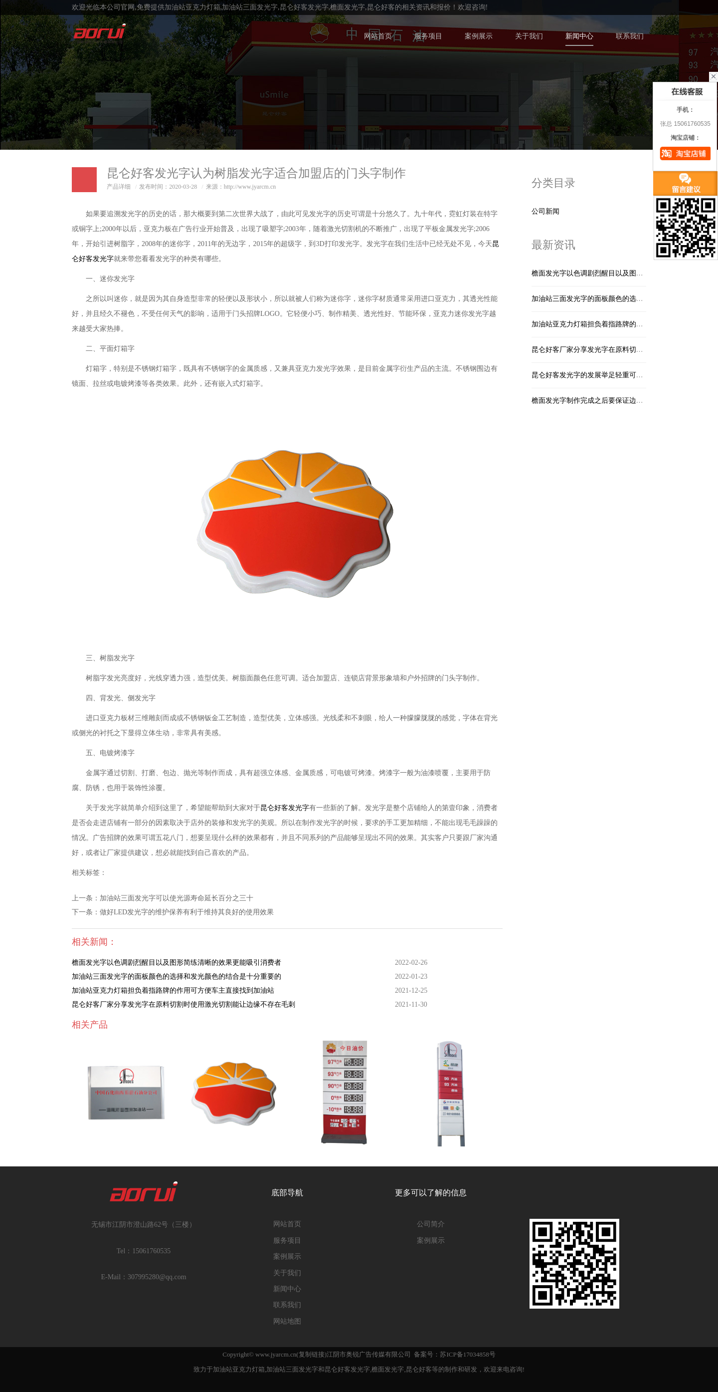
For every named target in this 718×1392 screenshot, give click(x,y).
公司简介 (431, 1224)
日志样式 (84, 179)
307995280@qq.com (157, 1277)
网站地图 (287, 1321)
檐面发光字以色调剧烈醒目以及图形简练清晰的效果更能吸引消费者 (176, 962)
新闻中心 (579, 36)
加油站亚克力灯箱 (192, 7)
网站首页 (378, 36)
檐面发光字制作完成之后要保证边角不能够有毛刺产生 (615, 400)
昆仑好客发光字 (304, 7)
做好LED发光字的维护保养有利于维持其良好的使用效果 (187, 912)
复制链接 (312, 1354)
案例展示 (479, 36)
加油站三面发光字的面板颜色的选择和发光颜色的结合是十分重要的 (176, 976)
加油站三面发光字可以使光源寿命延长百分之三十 (176, 898)
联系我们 (630, 36)
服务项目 (428, 36)
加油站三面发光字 (250, 7)
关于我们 (529, 36)
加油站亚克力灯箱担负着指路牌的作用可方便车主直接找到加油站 (173, 990)
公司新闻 (545, 211)
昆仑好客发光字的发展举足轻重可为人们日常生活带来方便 (622, 375)
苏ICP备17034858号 (467, 1354)
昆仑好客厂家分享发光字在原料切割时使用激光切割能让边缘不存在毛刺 (183, 1004)
